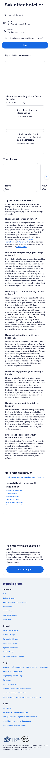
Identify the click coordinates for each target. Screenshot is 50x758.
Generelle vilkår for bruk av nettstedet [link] (17, 689)
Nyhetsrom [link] (7, 619)
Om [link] (4, 594)
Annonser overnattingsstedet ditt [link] (15, 602)
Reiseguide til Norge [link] (10, 630)
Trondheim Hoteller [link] (14, 490)
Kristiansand (21, 246)
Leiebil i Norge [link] (8, 652)
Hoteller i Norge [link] (9, 635)
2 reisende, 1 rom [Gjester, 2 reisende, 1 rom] (15, 32)
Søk (25, 45)
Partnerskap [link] (7, 607)
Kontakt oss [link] (7, 708)
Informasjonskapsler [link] (10, 684)
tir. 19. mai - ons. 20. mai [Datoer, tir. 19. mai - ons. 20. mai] (18, 24)
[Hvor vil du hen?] (25, 15)
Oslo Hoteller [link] (11, 493)
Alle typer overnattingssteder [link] (13, 656)
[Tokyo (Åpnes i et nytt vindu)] (20, 177)
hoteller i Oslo (23, 242)
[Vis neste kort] (47, 177)
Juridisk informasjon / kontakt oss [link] (15, 693)
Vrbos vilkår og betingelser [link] (13, 671)
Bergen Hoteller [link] (12, 499)
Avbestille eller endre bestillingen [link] (15, 712)
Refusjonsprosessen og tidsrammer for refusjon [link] (20, 717)
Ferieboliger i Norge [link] (10, 639)
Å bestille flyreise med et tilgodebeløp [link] (17, 721)
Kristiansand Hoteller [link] (14, 502)
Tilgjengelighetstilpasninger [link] (13, 676)
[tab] (25, 477)
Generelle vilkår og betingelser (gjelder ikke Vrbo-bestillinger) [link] (25, 667)
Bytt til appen (25, 569)
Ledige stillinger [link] (9, 598)
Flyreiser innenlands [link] (10, 648)
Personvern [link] (7, 680)
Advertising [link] (7, 611)
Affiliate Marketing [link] (10, 615)
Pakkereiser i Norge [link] (10, 643)
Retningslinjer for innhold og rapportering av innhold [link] (22, 697)
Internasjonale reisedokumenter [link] (14, 725)
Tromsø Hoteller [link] (12, 496)
